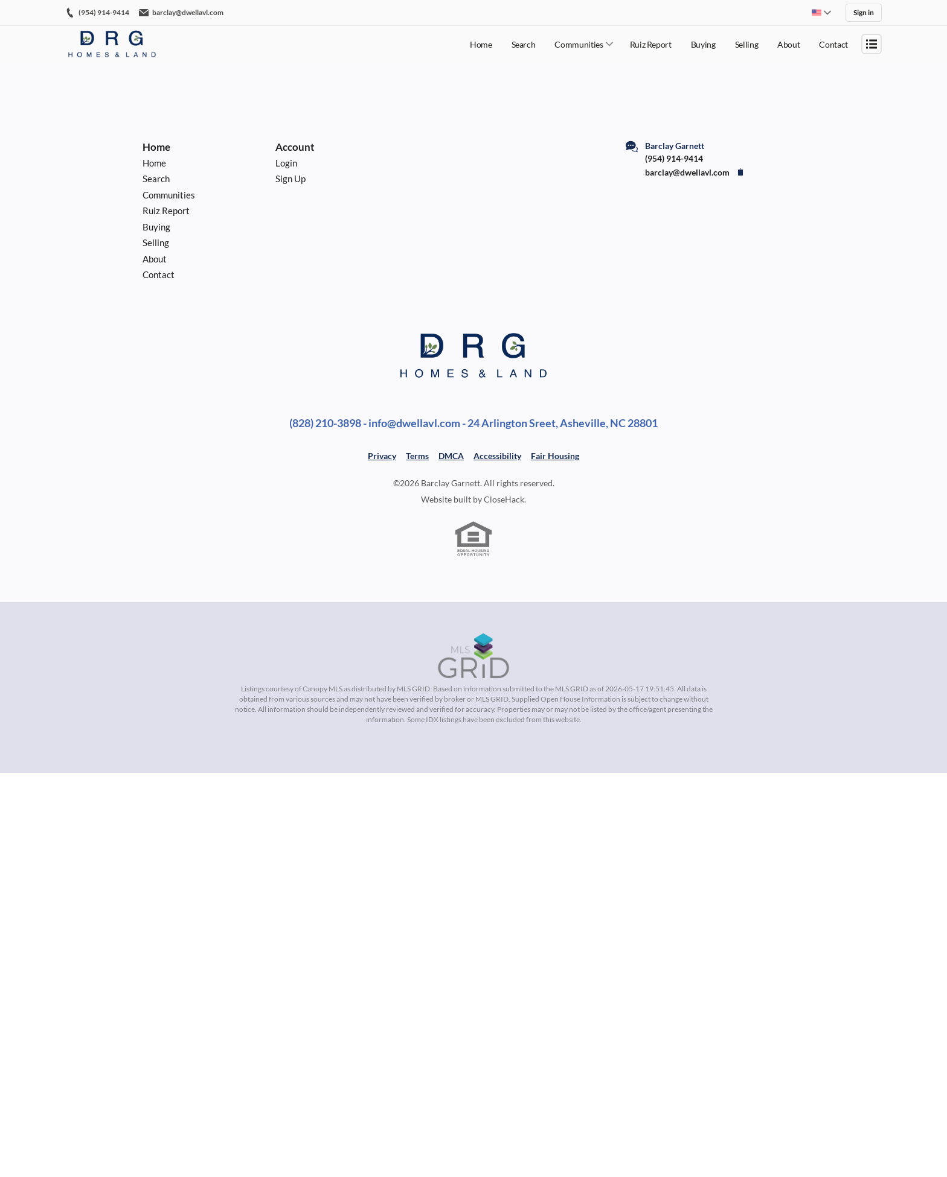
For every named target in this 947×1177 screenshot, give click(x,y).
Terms (417, 474)
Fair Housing (555, 474)
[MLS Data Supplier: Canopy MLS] (473, 674)
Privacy (382, 474)
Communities (578, 42)
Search (524, 42)
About (788, 42)
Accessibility (497, 474)
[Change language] (821, 12)
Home (481, 42)
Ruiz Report (651, 42)
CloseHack (504, 517)
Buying (703, 42)
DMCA (451, 474)
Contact (833, 42)
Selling (747, 42)
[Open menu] (871, 42)
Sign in (863, 11)
